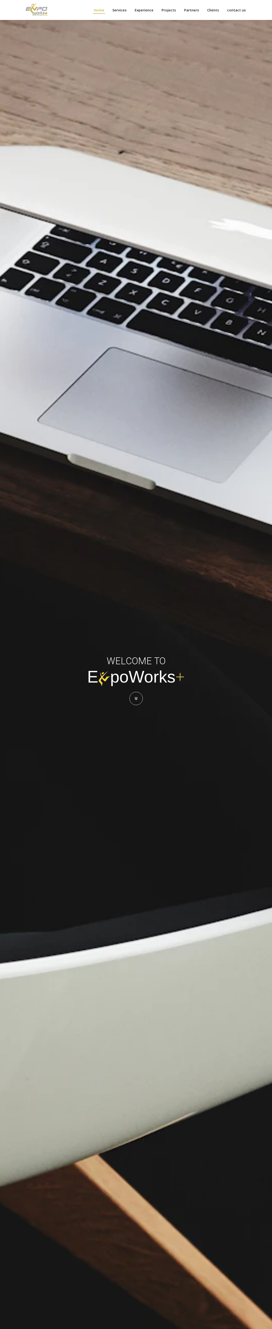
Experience (144, 10)
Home (99, 10)
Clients (213, 10)
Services (119, 10)
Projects (169, 10)
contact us (236, 10)
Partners (191, 10)
